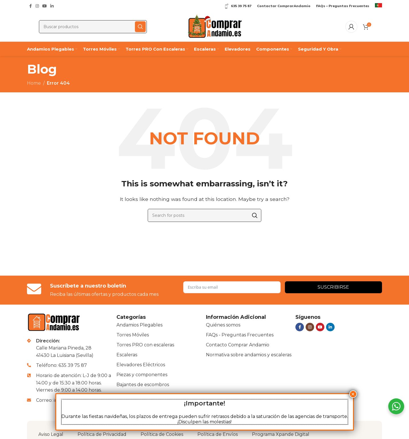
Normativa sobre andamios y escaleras (248, 354)
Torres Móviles (132, 335)
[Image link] (54, 321)
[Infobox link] (378, 6)
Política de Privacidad (102, 434)
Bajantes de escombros (142, 384)
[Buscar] (93, 26)
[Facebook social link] (30, 6)
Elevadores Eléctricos (140, 364)
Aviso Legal (50, 434)
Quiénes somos (223, 325)
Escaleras (126, 354)
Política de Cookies (162, 434)
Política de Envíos (217, 434)
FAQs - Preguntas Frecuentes (240, 335)
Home (34, 83)
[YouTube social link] (45, 6)
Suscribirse (333, 287)
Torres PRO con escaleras (145, 345)
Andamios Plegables (139, 325)
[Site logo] (215, 26)
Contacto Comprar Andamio (237, 345)
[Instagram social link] (37, 6)
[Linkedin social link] (52, 6)
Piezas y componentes (141, 374)
